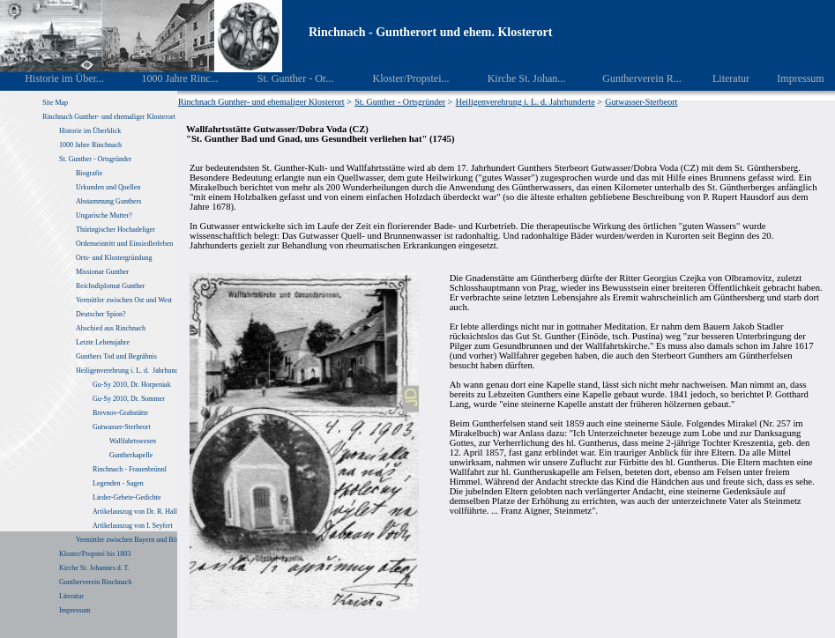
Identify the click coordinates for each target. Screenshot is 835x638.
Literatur (721, 78)
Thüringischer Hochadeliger (115, 230)
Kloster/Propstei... (398, 78)
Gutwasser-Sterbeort (122, 427)
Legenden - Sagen (118, 483)
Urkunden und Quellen (108, 187)
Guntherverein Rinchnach (95, 582)
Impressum (790, 78)
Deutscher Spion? (101, 314)
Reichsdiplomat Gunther (110, 286)
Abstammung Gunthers (108, 201)
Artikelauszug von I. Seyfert (133, 526)
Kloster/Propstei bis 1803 (94, 554)
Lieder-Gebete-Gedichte (127, 497)
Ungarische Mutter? (104, 215)
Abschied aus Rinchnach (110, 328)
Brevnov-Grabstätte (120, 413)
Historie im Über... (52, 78)
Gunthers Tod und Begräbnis (116, 356)
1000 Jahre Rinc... (167, 78)
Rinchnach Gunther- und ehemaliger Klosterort (108, 117)
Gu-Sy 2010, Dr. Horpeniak (132, 385)
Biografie (89, 173)
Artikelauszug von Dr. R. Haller (138, 512)
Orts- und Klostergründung (115, 258)
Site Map (55, 103)
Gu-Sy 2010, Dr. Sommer (129, 399)
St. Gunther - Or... (282, 78)
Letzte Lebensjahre (103, 342)
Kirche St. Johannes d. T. (95, 568)
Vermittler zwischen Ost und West (124, 300)
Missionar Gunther (102, 272)
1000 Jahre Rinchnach (90, 145)
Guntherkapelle (131, 455)
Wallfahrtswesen (132, 441)
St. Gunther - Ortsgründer (95, 159)
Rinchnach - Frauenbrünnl (130, 469)
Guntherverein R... (630, 78)
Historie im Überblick (90, 131)
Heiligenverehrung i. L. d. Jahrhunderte (132, 371)
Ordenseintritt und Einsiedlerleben (124, 244)
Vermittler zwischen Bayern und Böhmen (134, 540)
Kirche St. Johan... (514, 78)
